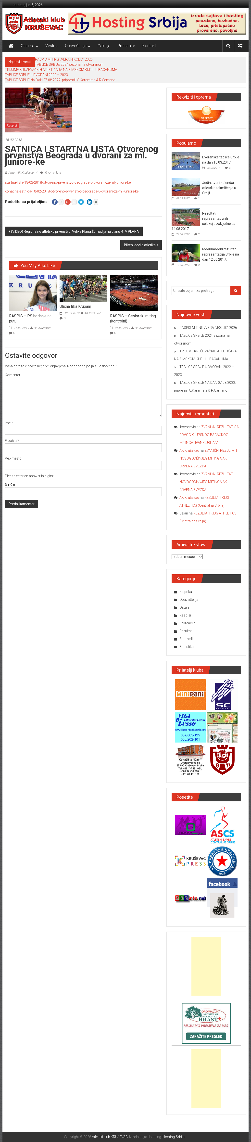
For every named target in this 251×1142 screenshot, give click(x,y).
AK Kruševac (42, 328)
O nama (27, 45)
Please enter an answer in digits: (29, 476)
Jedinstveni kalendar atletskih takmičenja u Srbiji (219, 188)
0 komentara (50, 172)
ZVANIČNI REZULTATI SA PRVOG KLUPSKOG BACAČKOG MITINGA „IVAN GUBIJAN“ (209, 435)
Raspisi (12, 125)
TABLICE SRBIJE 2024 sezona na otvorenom (69, 64)
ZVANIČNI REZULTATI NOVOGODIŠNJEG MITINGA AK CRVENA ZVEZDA (208, 458)
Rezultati (185, 631)
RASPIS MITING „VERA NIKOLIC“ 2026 (64, 59)
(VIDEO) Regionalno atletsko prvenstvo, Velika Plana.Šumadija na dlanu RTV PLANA (75, 231)
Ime (9, 423)
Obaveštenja (76, 45)
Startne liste (188, 639)
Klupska (185, 592)
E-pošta (12, 441)
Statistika (186, 647)
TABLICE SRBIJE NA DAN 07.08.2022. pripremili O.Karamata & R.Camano (60, 80)
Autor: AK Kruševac (20, 172)
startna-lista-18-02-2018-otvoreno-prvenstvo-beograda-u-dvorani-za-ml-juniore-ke (68, 182)
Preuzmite (126, 45)
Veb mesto (13, 458)
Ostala (184, 607)
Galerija (104, 45)
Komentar (12, 375)
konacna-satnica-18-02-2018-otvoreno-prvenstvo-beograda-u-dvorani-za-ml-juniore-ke (71, 191)
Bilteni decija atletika (140, 245)
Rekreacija (187, 623)
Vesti (49, 45)
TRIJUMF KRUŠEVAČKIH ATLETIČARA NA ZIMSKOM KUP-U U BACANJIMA (61, 70)
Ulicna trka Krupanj (75, 306)
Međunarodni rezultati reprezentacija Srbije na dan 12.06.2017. (220, 254)
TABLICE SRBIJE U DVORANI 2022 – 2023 (36, 75)
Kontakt (149, 45)
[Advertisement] (206, 966)
